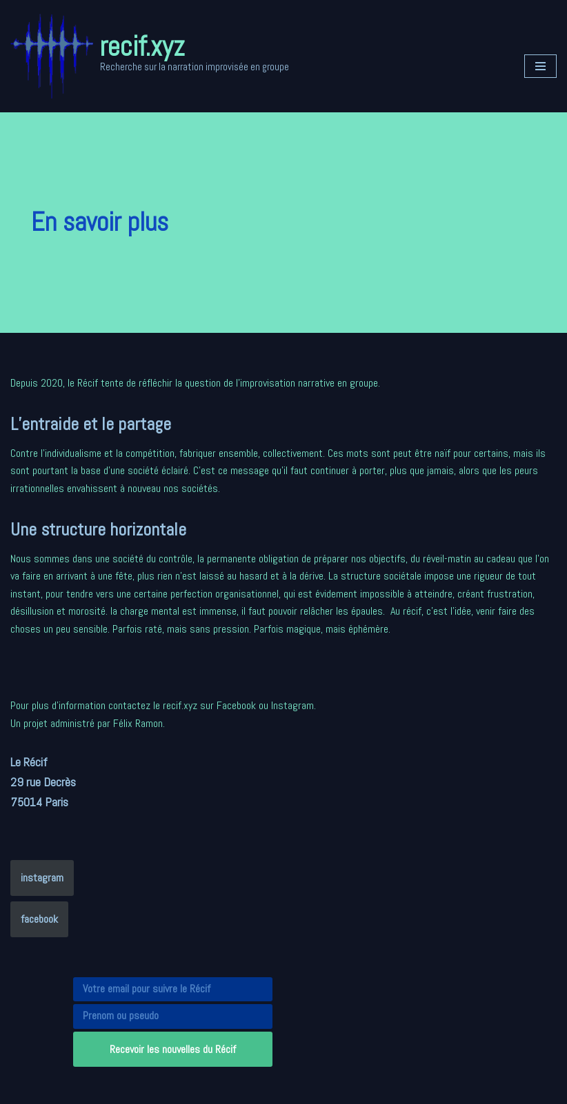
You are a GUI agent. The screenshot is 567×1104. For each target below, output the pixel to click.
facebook (39, 919)
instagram (42, 877)
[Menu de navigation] (540, 66)
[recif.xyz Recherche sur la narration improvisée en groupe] (149, 56)
